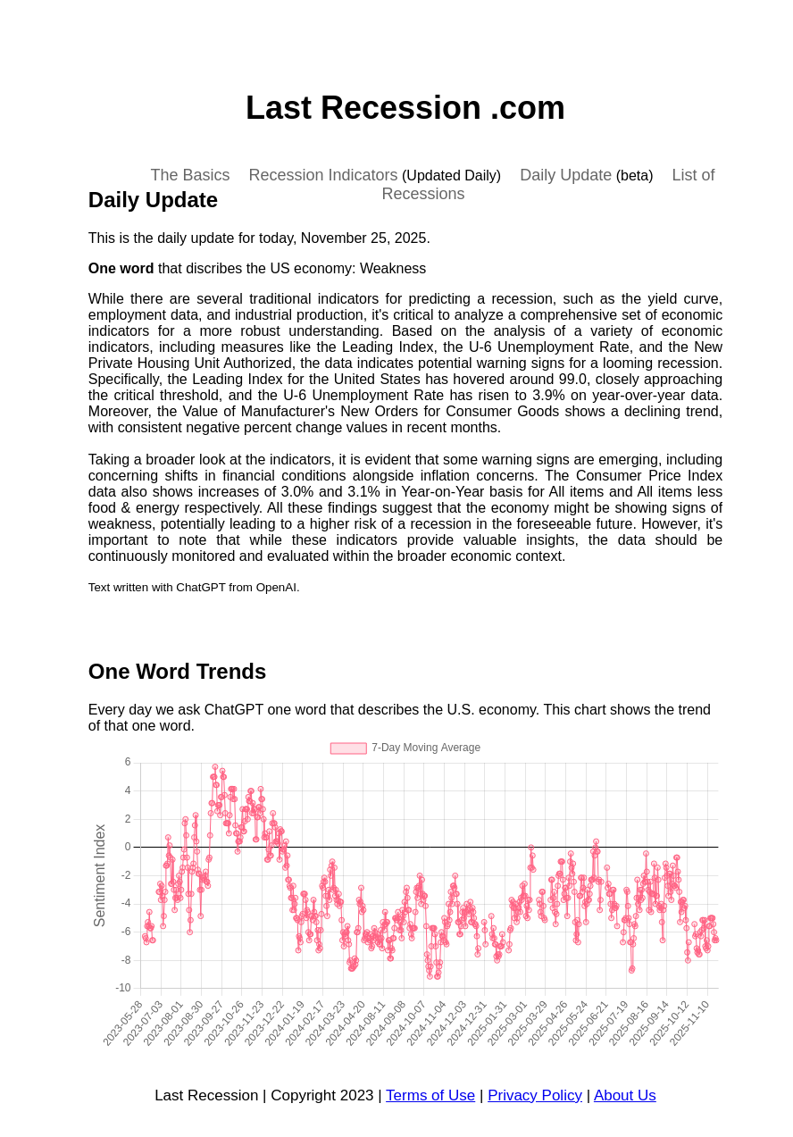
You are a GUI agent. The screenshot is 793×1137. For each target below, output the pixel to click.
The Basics (190, 175)
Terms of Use (430, 1095)
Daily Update (566, 175)
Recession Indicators (322, 175)
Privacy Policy (535, 1095)
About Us (625, 1095)
